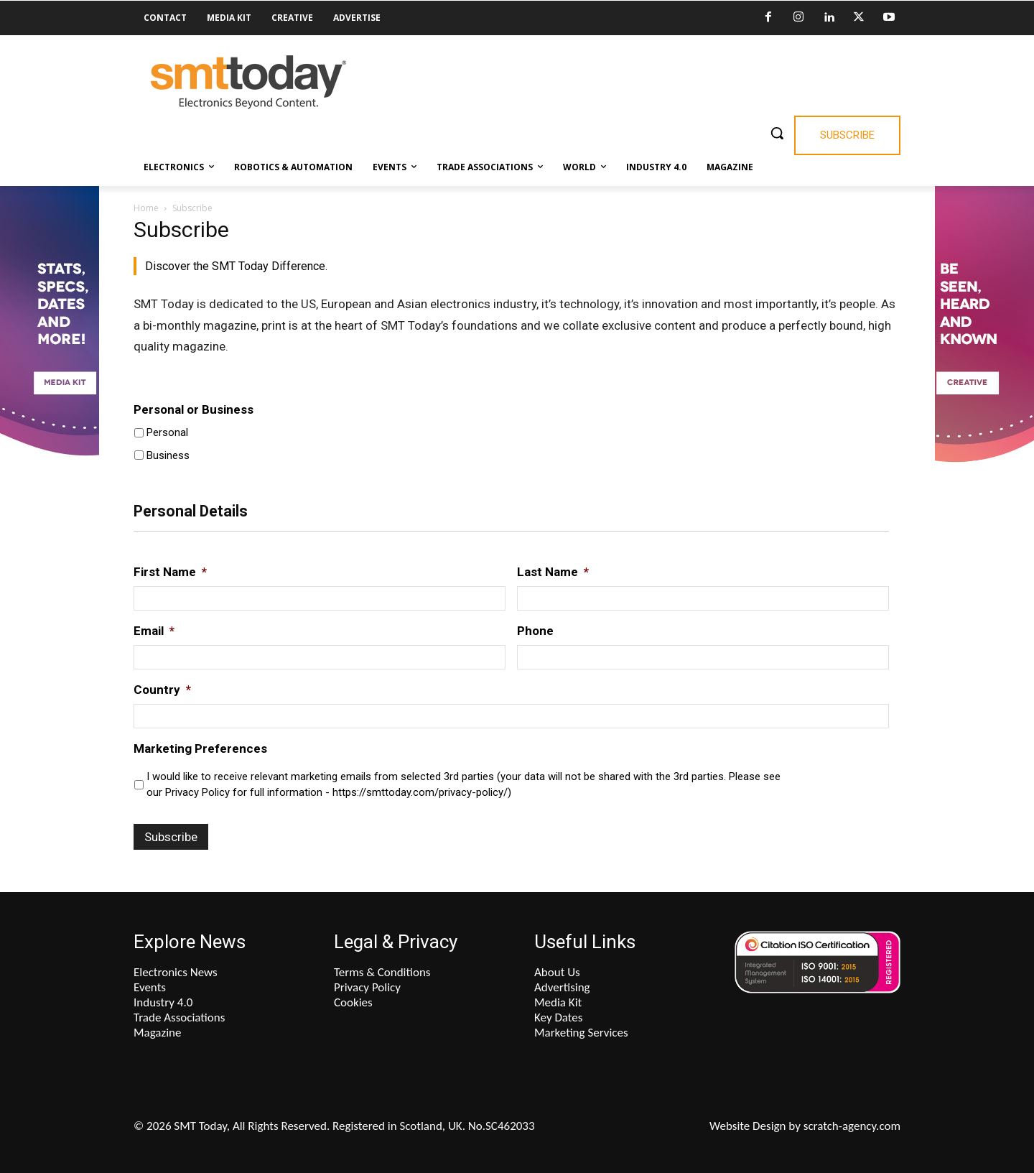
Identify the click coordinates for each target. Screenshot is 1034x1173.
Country (162, 689)
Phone (535, 630)
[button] (777, 133)
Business (168, 455)
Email (154, 630)
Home (146, 208)
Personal (167, 432)
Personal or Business (193, 409)
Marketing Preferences (200, 748)
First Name (170, 572)
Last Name (553, 572)
